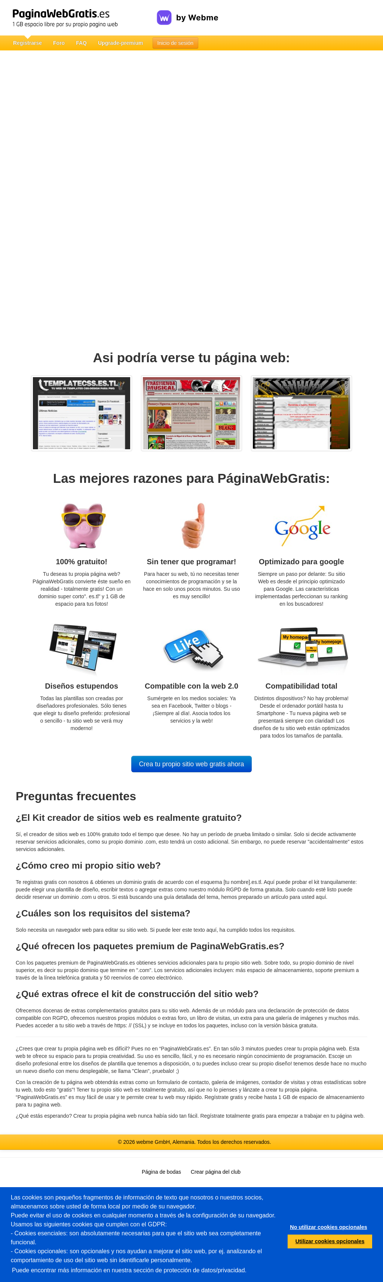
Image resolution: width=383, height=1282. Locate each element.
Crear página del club (215, 1172)
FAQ (81, 43)
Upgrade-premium (120, 43)
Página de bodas (161, 1172)
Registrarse (27, 43)
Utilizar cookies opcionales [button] (330, 1241)
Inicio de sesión (175, 43)
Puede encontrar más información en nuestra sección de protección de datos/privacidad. (129, 1270)
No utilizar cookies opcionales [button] (328, 1227)
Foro (59, 43)
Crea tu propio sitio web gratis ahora (191, 764)
